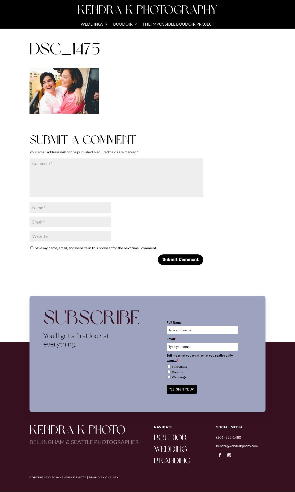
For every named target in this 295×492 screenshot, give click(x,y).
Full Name (174, 322)
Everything (179, 367)
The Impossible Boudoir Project (178, 24)
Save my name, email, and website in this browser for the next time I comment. (96, 248)
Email (172, 339)
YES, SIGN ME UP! (182, 389)
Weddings (92, 24)
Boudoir (123, 24)
